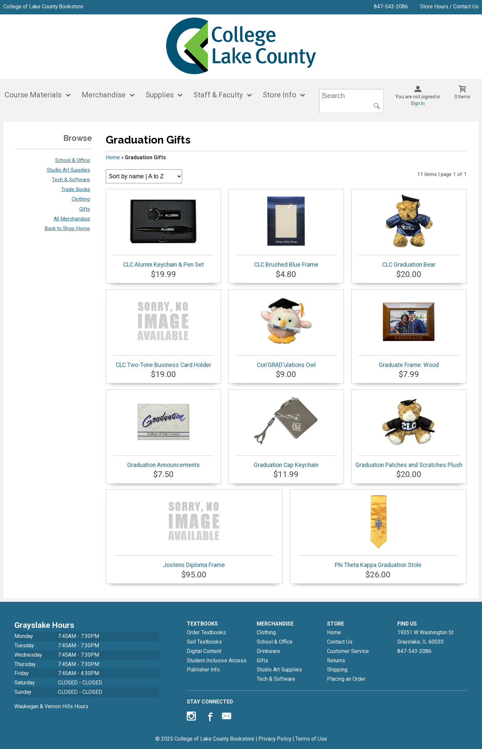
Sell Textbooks (204, 642)
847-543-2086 (391, 6)
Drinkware (268, 651)
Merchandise (104, 95)
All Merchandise (72, 219)
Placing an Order (346, 679)
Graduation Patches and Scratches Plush (408, 430)
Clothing (81, 199)
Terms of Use (311, 739)
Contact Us (339, 642)
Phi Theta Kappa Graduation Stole (378, 530)
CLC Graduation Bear (408, 230)
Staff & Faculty (218, 95)
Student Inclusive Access (216, 660)
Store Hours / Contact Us (449, 6)
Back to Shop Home (67, 228)
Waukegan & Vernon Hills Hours (51, 706)
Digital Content (204, 651)
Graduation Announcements (163, 430)
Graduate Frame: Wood (408, 330)
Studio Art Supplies (68, 170)
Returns (336, 660)
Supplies (160, 95)
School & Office (72, 160)
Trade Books (75, 189)
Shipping (337, 669)
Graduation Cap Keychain (286, 430)
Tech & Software (71, 180)
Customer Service (348, 651)
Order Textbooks (206, 632)
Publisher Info (203, 669)
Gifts (84, 209)
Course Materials (33, 95)
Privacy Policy (274, 739)
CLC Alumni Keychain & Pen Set (163, 230)
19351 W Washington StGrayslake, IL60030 (425, 637)
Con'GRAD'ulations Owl (286, 330)
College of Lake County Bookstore (43, 6)
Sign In (418, 103)
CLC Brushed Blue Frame (286, 230)
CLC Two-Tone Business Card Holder (163, 330)
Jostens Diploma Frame (194, 530)
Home (113, 157)
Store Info (279, 95)
